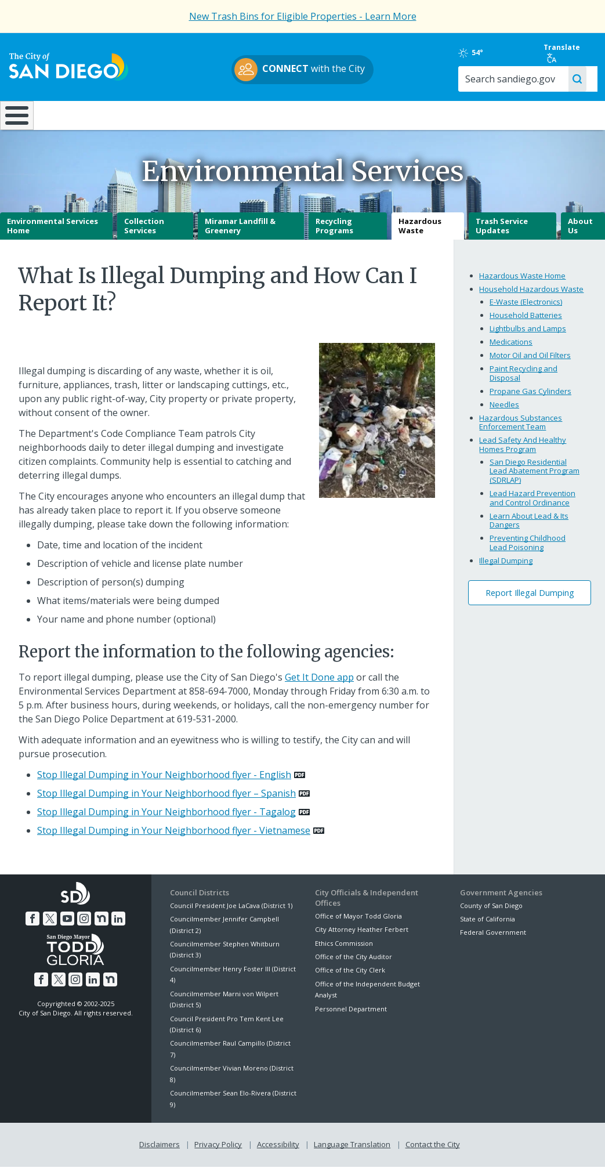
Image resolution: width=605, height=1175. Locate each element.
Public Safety (453, 114)
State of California (487, 927)
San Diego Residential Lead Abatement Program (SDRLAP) (534, 479)
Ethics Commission (344, 951)
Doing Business (262, 114)
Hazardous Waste (419, 234)
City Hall (554, 114)
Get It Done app (319, 685)
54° (470, 53)
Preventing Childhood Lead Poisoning (528, 551)
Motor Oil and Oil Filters (530, 363)
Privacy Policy (218, 1153)
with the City (299, 69)
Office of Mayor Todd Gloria (358, 924)
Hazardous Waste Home (522, 284)
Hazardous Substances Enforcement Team (520, 430)
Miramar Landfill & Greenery (240, 234)
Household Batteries (526, 323)
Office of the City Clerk (350, 978)
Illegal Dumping (505, 568)
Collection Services (144, 234)
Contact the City (432, 1153)
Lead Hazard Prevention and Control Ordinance (532, 506)
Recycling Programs (334, 234)
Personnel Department (351, 1017)
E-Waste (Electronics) (526, 310)
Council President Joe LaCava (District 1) (231, 913)
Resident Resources (170, 114)
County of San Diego (491, 913)
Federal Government (493, 941)
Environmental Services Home (52, 234)
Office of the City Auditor (353, 964)
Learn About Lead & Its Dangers (529, 528)
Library (354, 114)
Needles (504, 412)
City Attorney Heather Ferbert (361, 938)
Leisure (77, 114)
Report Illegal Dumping (530, 600)
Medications (511, 350)
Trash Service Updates (502, 234)
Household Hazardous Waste (531, 297)
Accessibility (278, 1153)
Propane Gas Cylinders (530, 399)
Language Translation (352, 1153)
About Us (580, 234)
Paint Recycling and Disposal (523, 381)
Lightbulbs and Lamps (528, 336)
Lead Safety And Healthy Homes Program (522, 452)
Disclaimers (159, 1153)
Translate (562, 52)
